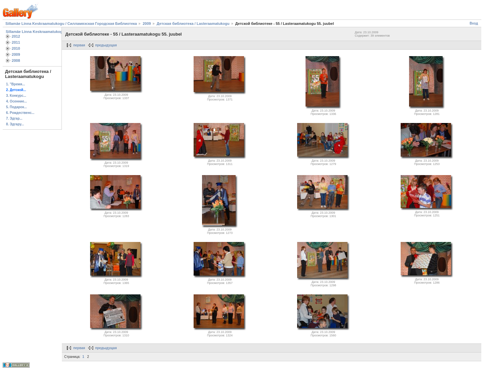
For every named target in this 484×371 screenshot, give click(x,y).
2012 (16, 36)
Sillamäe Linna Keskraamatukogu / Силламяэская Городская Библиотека (71, 24)
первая (79, 45)
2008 (16, 60)
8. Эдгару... (15, 124)
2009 (147, 24)
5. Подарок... (16, 107)
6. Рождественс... (20, 113)
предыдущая (106, 45)
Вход (474, 23)
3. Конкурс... (16, 95)
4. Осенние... (16, 101)
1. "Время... (15, 84)
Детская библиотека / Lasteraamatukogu (193, 24)
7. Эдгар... (14, 118)
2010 (16, 48)
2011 (16, 42)
